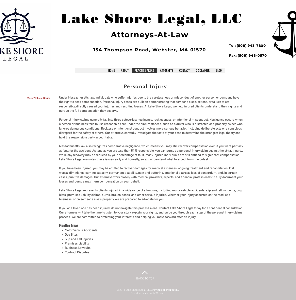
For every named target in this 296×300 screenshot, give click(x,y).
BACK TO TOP (145, 279)
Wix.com (160, 293)
